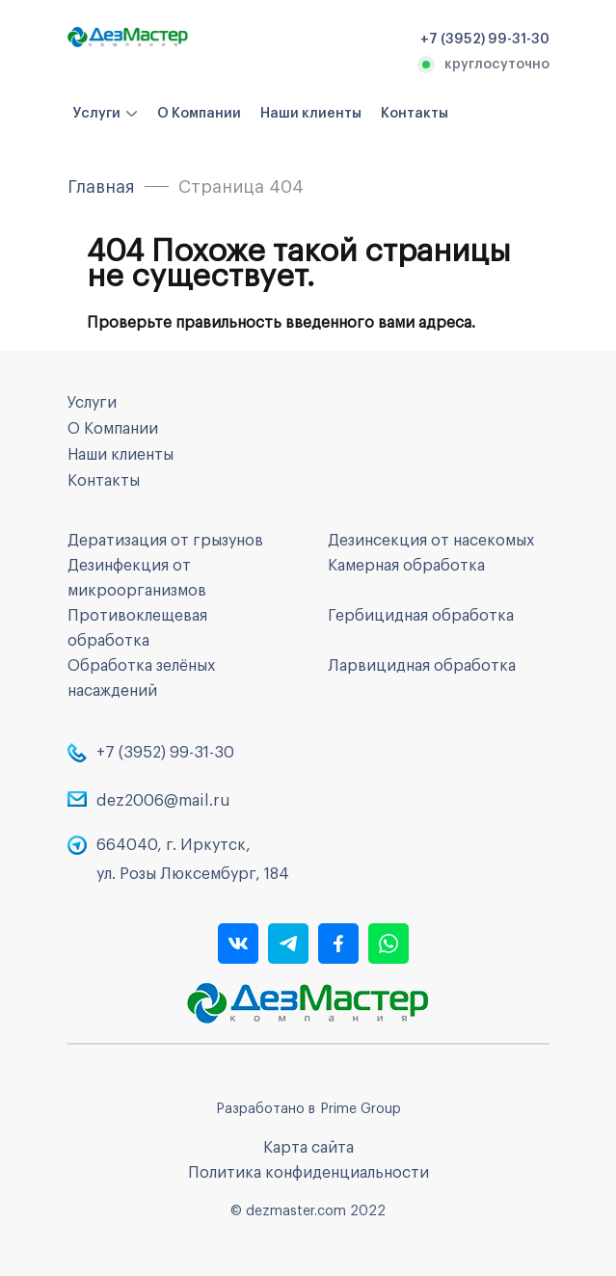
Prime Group (360, 1109)
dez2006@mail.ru (163, 801)
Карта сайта (308, 1148)
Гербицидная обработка (421, 616)
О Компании (199, 113)
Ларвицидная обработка (422, 666)
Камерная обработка (406, 565)
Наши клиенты (311, 113)
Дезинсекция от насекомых (431, 540)
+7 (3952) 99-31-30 (165, 752)
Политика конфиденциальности (308, 1173)
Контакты (414, 113)
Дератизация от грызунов (165, 540)
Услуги (97, 113)
